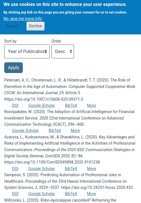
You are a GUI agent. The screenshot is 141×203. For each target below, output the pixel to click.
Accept (12, 23)
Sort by (10, 41)
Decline (35, 23)
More (91, 105)
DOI (15, 105)
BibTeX (71, 105)
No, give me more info (23, 16)
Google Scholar (41, 105)
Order (56, 41)
